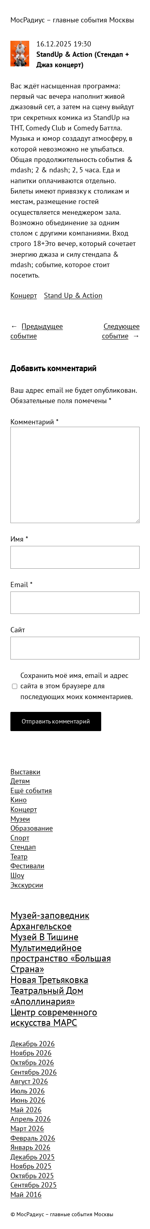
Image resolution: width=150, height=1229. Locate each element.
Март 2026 (27, 1128)
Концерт (23, 295)
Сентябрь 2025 (33, 1184)
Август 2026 (29, 1081)
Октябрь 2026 (32, 1062)
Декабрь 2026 (32, 1043)
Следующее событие (121, 330)
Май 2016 (26, 1194)
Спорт (19, 837)
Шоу (17, 875)
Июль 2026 (27, 1090)
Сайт (17, 629)
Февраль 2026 (32, 1138)
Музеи (20, 818)
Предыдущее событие (36, 330)
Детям (20, 780)
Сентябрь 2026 (33, 1072)
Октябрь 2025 (32, 1175)
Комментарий (34, 421)
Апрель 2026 (30, 1118)
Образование (31, 828)
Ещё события (31, 790)
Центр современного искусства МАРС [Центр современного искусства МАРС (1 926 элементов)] (53, 1017)
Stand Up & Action (73, 295)
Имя (19, 539)
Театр (19, 856)
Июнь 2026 (27, 1100)
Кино (18, 799)
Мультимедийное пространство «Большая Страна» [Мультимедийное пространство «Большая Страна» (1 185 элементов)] (60, 958)
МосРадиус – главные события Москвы (72, 19)
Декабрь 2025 (32, 1156)
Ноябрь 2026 (31, 1052)
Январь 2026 (30, 1147)
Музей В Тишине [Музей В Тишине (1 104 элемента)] (44, 937)
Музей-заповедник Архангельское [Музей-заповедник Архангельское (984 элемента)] (49, 920)
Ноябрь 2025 (31, 1166)
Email (21, 584)
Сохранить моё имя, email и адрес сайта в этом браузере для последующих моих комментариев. (76, 685)
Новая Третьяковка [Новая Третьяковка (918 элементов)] (49, 980)
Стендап (23, 846)
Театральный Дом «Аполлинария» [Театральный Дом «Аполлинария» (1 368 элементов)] (46, 996)
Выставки (25, 771)
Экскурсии (26, 884)
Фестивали (27, 865)
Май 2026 (26, 1109)
